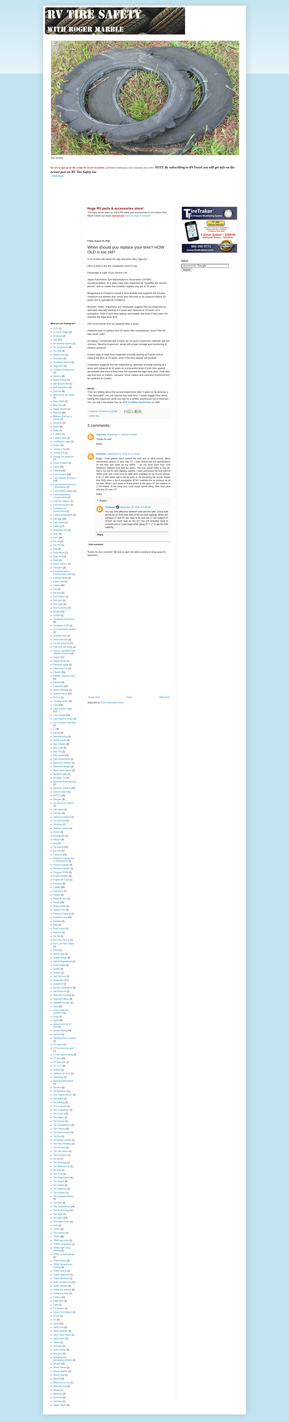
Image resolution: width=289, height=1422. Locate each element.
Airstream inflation (62, 362)
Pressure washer (61, 868)
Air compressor (60, 347)
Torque (56, 1229)
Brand (56, 426)
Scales (56, 969)
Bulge (56, 430)
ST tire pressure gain (63, 1048)
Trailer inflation (60, 1286)
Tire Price (58, 1174)
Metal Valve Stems (62, 770)
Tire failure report (61, 1132)
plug (55, 843)
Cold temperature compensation (61, 496)
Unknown (101, 434)
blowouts (57, 423)
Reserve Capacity (62, 913)
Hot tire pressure (61, 643)
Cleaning (57, 470)
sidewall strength (61, 1002)
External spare (60, 578)
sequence (58, 984)
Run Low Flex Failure (63, 943)
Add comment (95, 544)
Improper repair (60, 664)
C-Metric (57, 434)
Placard (57, 839)
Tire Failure (58, 1128)
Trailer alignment (61, 1274)
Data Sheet (58, 522)
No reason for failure (63, 803)
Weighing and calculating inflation (62, 1358)
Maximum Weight (61, 766)
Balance (57, 376)
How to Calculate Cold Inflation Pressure (64, 652)
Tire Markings (60, 1162)
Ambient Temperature (63, 369)
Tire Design (59, 1121)
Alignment (58, 366)
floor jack (57, 600)
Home (129, 697)
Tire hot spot (59, 1147)
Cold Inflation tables (63, 491)
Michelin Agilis (60, 774)
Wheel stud (58, 1375)
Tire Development (62, 1125)
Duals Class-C (60, 564)
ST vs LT (57, 1066)
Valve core (58, 1327)
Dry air (56, 541)
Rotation (57, 932)
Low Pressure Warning (64, 722)
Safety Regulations (62, 961)
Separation (58, 980)
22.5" (55, 328)
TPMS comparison (62, 1244)
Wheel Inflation (60, 1371)
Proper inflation (60, 876)
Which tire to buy (61, 1382)
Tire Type (57, 1214)
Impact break (59, 661)
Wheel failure (59, 1367)
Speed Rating (60, 1030)
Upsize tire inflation (62, 1312)
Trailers (57, 1297)
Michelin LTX (59, 778)
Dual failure (59, 552)
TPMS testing (60, 1271)
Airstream (58, 358)
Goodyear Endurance (63, 619)
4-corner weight (61, 332)
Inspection (58, 686)
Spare (56, 1020)
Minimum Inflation (62, 788)
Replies (103, 500)
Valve (56, 1323)
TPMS (56, 1236)
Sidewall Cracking (62, 995)
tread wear (58, 1301)
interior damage (61, 690)
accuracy (57, 336)
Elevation (57, 567)
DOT (55, 537)
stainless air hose (61, 1073)
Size (55, 1006)
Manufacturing (60, 736)
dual (55, 549)
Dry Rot (57, 545)
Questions (58, 891)
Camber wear (60, 438)
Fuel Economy (60, 608)
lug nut (56, 733)
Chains (56, 445)
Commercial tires (61, 505)
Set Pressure (59, 991)
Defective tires (60, 530)
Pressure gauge (61, 865)
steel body (58, 1077)
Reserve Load (60, 917)
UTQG (56, 1316)
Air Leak (57, 351)
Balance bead (60, 380)
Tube (55, 1304)
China (56, 467)
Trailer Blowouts (61, 1278)
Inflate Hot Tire (60, 668)
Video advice (59, 1349)
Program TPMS (60, 872)
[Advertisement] (118, 191)
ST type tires (59, 1062)
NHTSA (57, 795)
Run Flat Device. (61, 940)
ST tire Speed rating (63, 1054)
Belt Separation (60, 387)
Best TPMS (58, 401)
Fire (55, 589)
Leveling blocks (60, 701)
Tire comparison (61, 1110)
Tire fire (57, 1136)
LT (54, 729)
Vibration (57, 1346)
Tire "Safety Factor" (62, 1095)
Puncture (57, 883)
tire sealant (58, 1185)
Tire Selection (60, 1189)
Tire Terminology (61, 1210)
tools (55, 1225)
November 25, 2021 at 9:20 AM (135, 507)
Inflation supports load (64, 676)
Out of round (59, 820)
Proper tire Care (61, 879)
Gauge (56, 611)
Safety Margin (60, 957)
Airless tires (59, 355)
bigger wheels (60, 409)
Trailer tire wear (61, 1293)
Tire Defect (58, 1117)
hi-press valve (60, 635)
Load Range (59, 715)
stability (57, 1069)
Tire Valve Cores (61, 1221)
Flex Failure (59, 596)
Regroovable (59, 906)
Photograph (59, 836)
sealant (56, 972)
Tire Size (57, 1203)
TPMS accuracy (61, 1240)
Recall (56, 902)
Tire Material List (61, 1166)
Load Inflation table (62, 708)
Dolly (55, 533)
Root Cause (59, 928)
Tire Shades (59, 1192)
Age (97, 416)
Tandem (57, 1087)
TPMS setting (60, 1260)
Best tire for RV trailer (63, 395)
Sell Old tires (59, 976)
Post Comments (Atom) (112, 702)
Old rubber (58, 809)
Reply (99, 444)
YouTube (57, 1401)
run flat (56, 936)
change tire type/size (63, 456)
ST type (57, 1058)
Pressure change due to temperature (63, 859)
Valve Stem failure (62, 1335)
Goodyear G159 (61, 625)
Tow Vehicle (59, 1233)
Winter (56, 1390)
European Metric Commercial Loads (62, 572)
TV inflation (58, 1308)
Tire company (60, 1106)
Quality (56, 887)
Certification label (61, 441)
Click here (57, 176)
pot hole (57, 851)
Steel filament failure (63, 1081)
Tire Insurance (60, 1155)
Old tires (57, 813)
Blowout (57, 412)
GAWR (56, 615)
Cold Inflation (59, 474)
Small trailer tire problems (61, 1011)
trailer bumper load (62, 1282)
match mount (59, 740)
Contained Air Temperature (60, 509)
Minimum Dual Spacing (64, 781)
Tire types (58, 1217)
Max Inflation (59, 744)
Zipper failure (59, 1405)
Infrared (57, 682)
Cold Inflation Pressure (64, 478)
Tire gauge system (62, 1140)
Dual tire (57, 556)
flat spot (57, 592)
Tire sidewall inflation (63, 1196)
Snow (56, 1016)
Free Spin (58, 604)
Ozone (56, 832)
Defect (56, 526)
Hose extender (60, 639)
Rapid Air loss (60, 898)
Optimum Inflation (62, 817)
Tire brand (58, 1098)
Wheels (57, 1378)
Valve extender (60, 1331)
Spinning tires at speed (64, 1038)
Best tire (57, 391)
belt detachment (61, 383)
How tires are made (62, 647)
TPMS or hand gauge (63, 1254)
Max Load (58, 747)
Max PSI (57, 751)
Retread (57, 921)
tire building (59, 1102)
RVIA (55, 950)
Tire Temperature (61, 1206)
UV (54, 1319)
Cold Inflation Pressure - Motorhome (64, 485)
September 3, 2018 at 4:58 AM (122, 434)
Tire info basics (60, 1151)
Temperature (59, 1091)
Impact (56, 657)
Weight (56, 1363)
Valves (56, 1342)
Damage (57, 519)
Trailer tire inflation (62, 1289)
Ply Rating (58, 847)
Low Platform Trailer (63, 719)
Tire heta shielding (62, 1143)
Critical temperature (63, 515)
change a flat (59, 449)
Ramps (56, 895)
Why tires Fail (60, 1386)
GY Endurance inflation (64, 629)
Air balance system (62, 343)
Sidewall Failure (61, 999)
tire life (56, 1159)
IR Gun (56, 697)
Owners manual (61, 828)
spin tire (57, 1034)
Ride (55, 925)
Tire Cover (58, 1113)
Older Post (164, 697)
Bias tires (57, 405)
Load (55, 705)
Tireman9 (110, 507)
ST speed (58, 1044)
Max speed (58, 755)
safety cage (59, 954)
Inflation (57, 672)
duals (56, 560)
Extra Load (58, 581)
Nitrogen (57, 799)
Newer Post (94, 697)
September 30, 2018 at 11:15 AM (123, 454)
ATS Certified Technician (137, 402)
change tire (58, 453)
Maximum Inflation (62, 763)
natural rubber (60, 792)
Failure (56, 585)
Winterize (57, 1394)
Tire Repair (58, 1181)
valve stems (59, 1338)
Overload (57, 824)
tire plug (57, 1170)
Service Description (62, 987)
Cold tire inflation (61, 501)
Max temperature (61, 759)
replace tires (59, 909)
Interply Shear (60, 693)
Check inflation (60, 463)
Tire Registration (61, 1177)
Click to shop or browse (137, 215)
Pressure (57, 854)
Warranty (57, 1353)
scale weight (59, 965)
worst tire (57, 1397)
